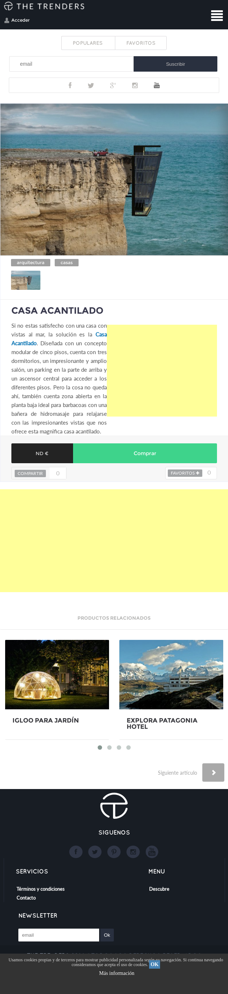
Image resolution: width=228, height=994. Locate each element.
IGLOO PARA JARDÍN (45, 720)
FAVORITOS (140, 43)
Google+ (113, 85)
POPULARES (88, 43)
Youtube (157, 85)
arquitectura (30, 262)
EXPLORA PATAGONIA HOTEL (162, 723)
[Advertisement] (162, 371)
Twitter (91, 85)
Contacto (26, 898)
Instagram (135, 85)
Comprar (145, 453)
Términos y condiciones (41, 889)
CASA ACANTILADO (57, 310)
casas (67, 262)
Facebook (70, 85)
